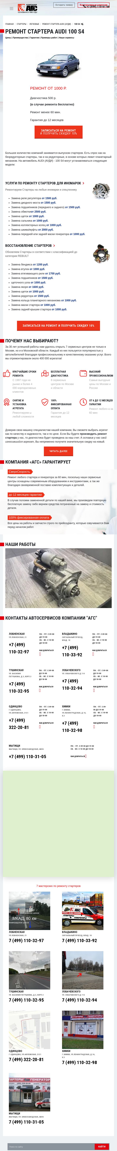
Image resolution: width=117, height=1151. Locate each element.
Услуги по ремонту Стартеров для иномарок (45, 183)
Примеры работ (49, 37)
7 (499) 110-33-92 (79, 940)
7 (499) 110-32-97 (26, 940)
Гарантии (34, 37)
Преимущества (20, 37)
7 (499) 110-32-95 (26, 1000)
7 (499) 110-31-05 (26, 1122)
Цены (8, 37)
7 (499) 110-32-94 (79, 1000)
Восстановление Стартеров (30, 246)
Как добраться (78, 756)
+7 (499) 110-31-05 (27, 756)
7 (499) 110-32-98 (79, 1062)
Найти (101, 1146)
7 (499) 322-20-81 (26, 1059)
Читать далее (58, 451)
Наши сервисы (66, 37)
